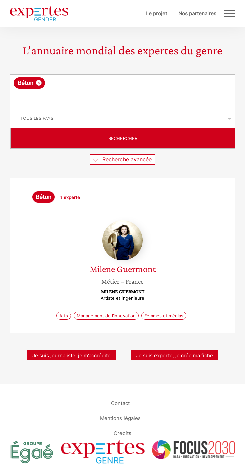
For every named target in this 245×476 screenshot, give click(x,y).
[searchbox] (123, 99)
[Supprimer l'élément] (39, 83)
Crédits (122, 433)
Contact (120, 403)
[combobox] (122, 92)
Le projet (156, 13)
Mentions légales (120, 418)
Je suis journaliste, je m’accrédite (71, 355)
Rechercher (122, 138)
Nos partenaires (197, 13)
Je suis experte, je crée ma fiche (174, 355)
